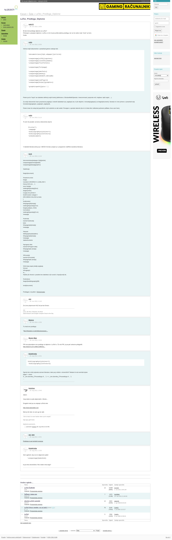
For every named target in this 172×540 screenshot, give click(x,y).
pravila (5, 41)
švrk (30, 154)
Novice (3, 17)
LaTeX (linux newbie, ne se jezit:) (35, 507)
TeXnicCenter (41, 292)
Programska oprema (36, 491)
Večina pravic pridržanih (14, 537)
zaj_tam (32, 435)
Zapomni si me (159, 26)
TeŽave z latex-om (30, 494)
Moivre (31, 320)
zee (30, 299)
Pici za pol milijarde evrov (34, 1)
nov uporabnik (158, 40)
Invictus (32, 388)
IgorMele (117, 494)
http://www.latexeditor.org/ (31, 408)
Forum (3, 23)
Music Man (33, 338)
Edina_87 (26, 496)
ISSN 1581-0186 (52, 537)
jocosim (116, 488)
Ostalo (3, 39)
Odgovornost (26, 537)
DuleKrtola (33, 354)
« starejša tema (63, 530)
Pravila (3, 537)
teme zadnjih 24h (8, 27)
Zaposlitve (4, 33)
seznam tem (157, 58)
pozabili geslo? (158, 42)
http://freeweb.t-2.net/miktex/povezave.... (36, 331)
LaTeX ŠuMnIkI (29, 488)
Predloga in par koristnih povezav (33, 441)
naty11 (31, 24)
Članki (3, 30)
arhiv (4, 19)
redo (30, 42)
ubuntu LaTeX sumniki (32, 501)
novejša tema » (107, 530)
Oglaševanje (35, 537)
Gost (25, 489)
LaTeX (26, 514)
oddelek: (83, 530)
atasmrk (26, 502)
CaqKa (116, 507)
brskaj (5, 36)
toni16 (26, 516)
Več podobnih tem (25, 523)
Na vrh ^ (168, 537)
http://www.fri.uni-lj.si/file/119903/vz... (34, 346)
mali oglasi (6, 25)
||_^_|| (25, 509)
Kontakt (43, 537)
